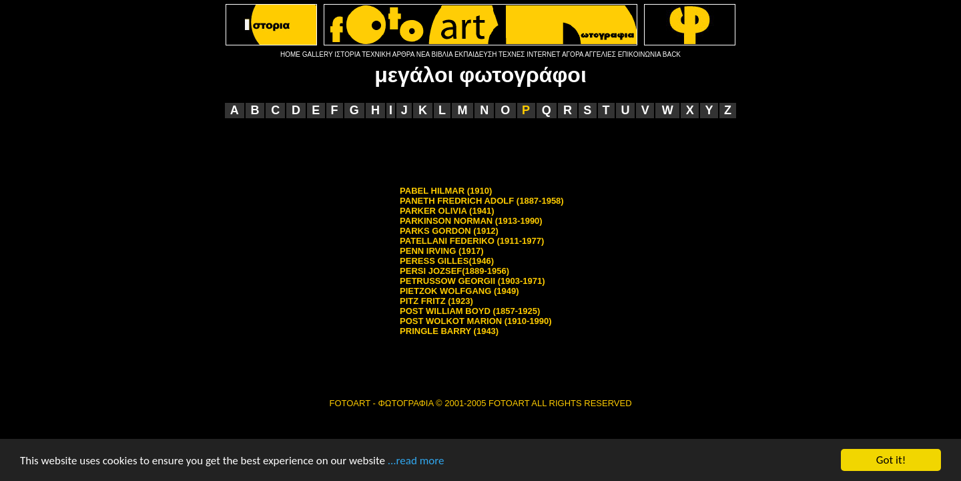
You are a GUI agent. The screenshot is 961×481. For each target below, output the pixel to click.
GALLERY (317, 54)
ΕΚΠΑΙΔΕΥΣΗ (475, 54)
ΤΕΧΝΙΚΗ (376, 54)
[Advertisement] (480, 152)
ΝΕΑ (423, 54)
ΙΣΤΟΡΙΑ (347, 54)
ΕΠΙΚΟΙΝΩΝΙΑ (639, 54)
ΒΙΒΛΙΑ (441, 54)
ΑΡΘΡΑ (403, 54)
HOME (290, 54)
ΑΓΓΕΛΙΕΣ (600, 54)
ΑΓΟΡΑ (572, 54)
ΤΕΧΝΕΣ (512, 54)
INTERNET (543, 54)
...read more (416, 461)
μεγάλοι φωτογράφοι (480, 75)
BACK (672, 54)
